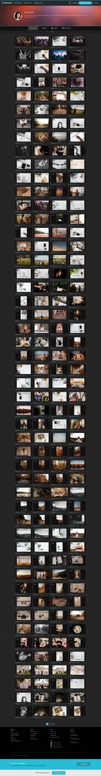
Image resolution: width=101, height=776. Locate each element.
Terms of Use (53, 731)
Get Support (72, 731)
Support (12, 737)
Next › (52, 724)
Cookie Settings (54, 735)
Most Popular (33, 735)
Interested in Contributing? (16, 740)
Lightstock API (13, 739)
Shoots (55, 28)
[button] (18, 2)
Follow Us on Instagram (56, 747)
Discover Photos (34, 731)
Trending (32, 737)
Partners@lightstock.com (75, 738)
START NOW (59, 773)
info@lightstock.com (74, 735)
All (48, 31)
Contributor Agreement (55, 737)
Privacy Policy (53, 733)
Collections (67, 28)
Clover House (22, 47)
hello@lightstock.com (74, 742)
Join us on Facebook (56, 745)
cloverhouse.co (56, 19)
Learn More (83, 764)
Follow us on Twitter (56, 742)
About (12, 731)
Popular (34, 28)
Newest (45, 28)
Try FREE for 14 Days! (85, 3)
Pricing (75, 2)
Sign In (96, 3)
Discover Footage (34, 733)
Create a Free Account (15, 733)
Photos (52, 31)
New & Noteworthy (34, 739)
